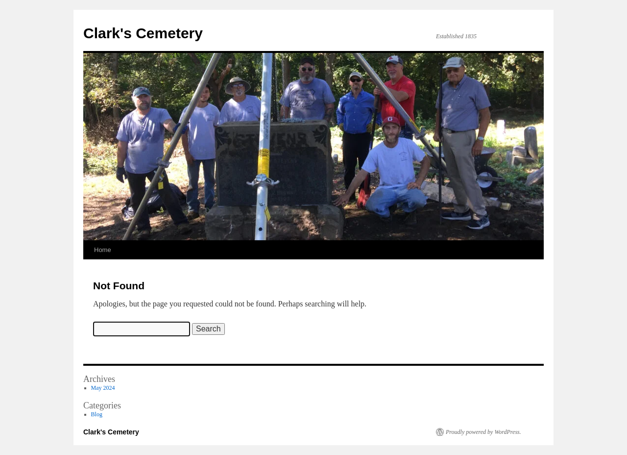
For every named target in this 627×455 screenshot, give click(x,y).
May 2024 (103, 387)
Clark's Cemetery (143, 33)
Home (102, 249)
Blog (96, 414)
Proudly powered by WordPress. (483, 432)
